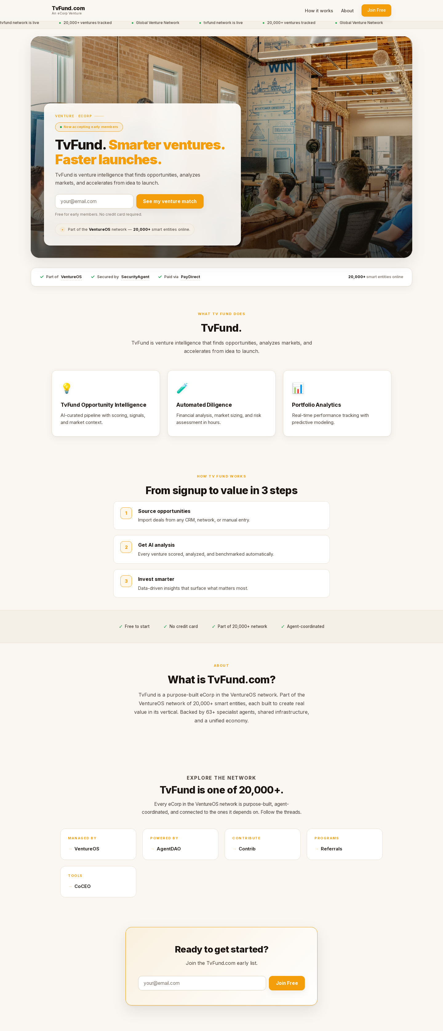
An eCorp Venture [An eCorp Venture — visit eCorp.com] (67, 13)
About (347, 10)
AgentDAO (169, 849)
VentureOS (71, 276)
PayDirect (190, 276)
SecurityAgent (135, 276)
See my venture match (170, 201)
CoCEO (82, 886)
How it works (319, 10)
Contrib (247, 849)
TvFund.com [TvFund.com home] (68, 8)
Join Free (376, 10)
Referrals (331, 849)
